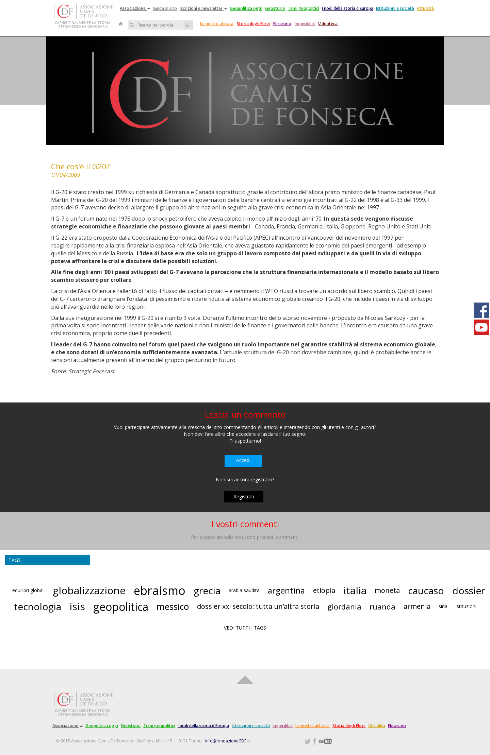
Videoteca (328, 24)
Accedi (243, 460)
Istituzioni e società (395, 8)
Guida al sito (165, 8)
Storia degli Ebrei (253, 24)
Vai (189, 26)
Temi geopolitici (303, 8)
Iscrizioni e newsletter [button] (203, 8)
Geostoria (275, 8)
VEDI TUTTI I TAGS (245, 627)
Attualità (425, 8)
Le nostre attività (216, 24)
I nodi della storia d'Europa (347, 8)
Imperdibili (305, 24)
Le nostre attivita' (312, 725)
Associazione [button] (135, 8)
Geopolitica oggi (246, 8)
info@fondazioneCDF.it (227, 741)
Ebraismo (282, 24)
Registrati (243, 496)
